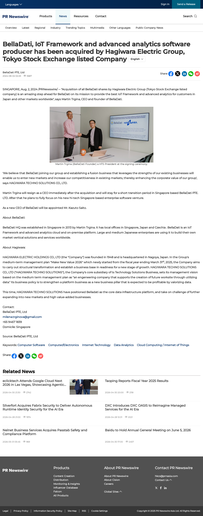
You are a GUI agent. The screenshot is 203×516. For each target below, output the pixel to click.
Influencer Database (65, 487)
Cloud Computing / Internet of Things (163, 345)
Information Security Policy (48, 511)
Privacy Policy (21, 511)
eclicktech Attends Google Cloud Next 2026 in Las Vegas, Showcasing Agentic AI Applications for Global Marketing (33, 383)
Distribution (60, 479)
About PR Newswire (121, 468)
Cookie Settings (99, 511)
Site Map (72, 511)
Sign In (165, 4)
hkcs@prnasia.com (166, 476)
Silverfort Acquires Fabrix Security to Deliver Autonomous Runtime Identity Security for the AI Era (47, 407)
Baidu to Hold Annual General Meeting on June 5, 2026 (148, 430)
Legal (5, 511)
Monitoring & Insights (66, 483)
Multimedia (97, 27)
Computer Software (31, 345)
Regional (40, 27)
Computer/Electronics (63, 345)
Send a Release (186, 4)
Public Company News (149, 27)
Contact (100, 16)
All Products (60, 495)
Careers (108, 483)
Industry (55, 27)
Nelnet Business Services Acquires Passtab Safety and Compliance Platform (45, 432)
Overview (11, 27)
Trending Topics (75, 27)
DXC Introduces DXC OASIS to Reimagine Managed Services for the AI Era (145, 407)
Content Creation (63, 476)
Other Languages (119, 27)
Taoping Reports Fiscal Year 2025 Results (136, 381)
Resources (81, 16)
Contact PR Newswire (174, 468)
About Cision (112, 479)
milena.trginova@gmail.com (22, 317)
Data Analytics (124, 345)
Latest (25, 27)
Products (45, 16)
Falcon (57, 491)
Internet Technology (96, 345)
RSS (84, 511)
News (63, 16)
